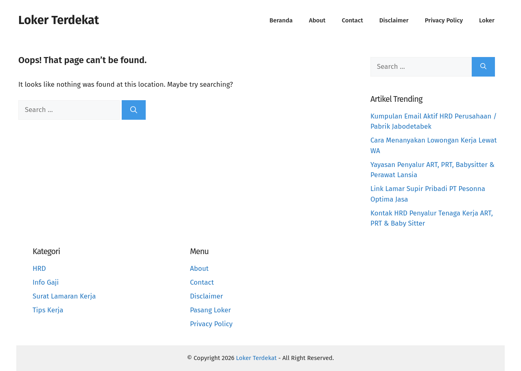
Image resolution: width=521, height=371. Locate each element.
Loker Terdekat (58, 20)
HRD (39, 268)
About (317, 20)
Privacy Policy (444, 20)
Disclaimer (394, 20)
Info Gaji (46, 282)
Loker (487, 20)
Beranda (281, 20)
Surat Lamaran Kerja (64, 296)
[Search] (134, 110)
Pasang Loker (210, 310)
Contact (352, 20)
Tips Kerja (48, 310)
